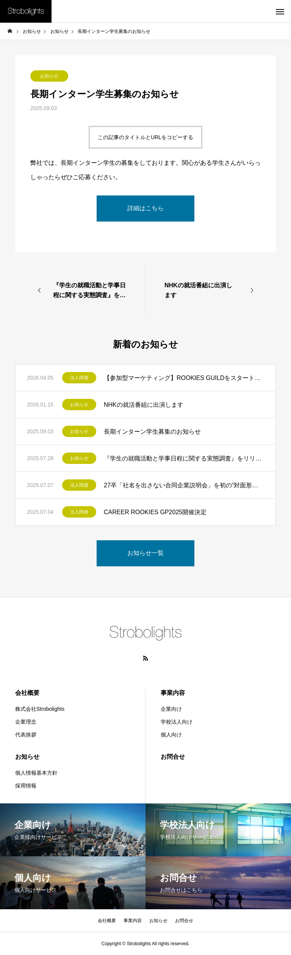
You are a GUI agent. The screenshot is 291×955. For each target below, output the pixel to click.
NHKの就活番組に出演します (143, 405)
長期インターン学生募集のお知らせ (152, 431)
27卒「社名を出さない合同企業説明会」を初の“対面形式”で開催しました (184, 485)
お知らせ (49, 76)
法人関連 (79, 377)
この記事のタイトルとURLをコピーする (145, 137)
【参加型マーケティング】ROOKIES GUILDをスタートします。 (184, 378)
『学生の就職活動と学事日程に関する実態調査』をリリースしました (184, 458)
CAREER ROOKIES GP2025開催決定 (155, 512)
